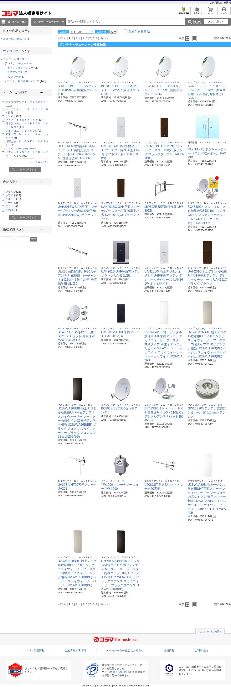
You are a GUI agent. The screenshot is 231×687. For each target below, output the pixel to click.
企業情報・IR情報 (75, 650)
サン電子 (13, 116)
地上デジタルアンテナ (20, 67)
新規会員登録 (183, 12)
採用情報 (169, 650)
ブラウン (12, 206)
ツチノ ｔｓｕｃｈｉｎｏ (24, 119)
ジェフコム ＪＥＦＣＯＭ (23, 130)
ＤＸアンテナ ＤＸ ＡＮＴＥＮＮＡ (77, 142)
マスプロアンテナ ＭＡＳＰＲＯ (75, 82)
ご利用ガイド (197, 12)
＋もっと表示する (38, 162)
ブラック (13, 191)
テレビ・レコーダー (15, 58)
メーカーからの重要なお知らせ (125, 650)
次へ (103, 38)
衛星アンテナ (15, 72)
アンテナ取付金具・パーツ (23, 81)
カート (210, 12)
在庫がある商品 (16, 38)
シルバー (13, 198)
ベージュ (12, 202)
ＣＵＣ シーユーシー (20, 148)
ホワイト (13, 195)
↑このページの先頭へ (210, 631)
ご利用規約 (216, 2)
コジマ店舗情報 (35, 650)
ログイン (224, 12)
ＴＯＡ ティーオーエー (113, 481)
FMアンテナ (14, 76)
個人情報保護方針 (123, 671)
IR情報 (227, 2)
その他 (11, 209)
